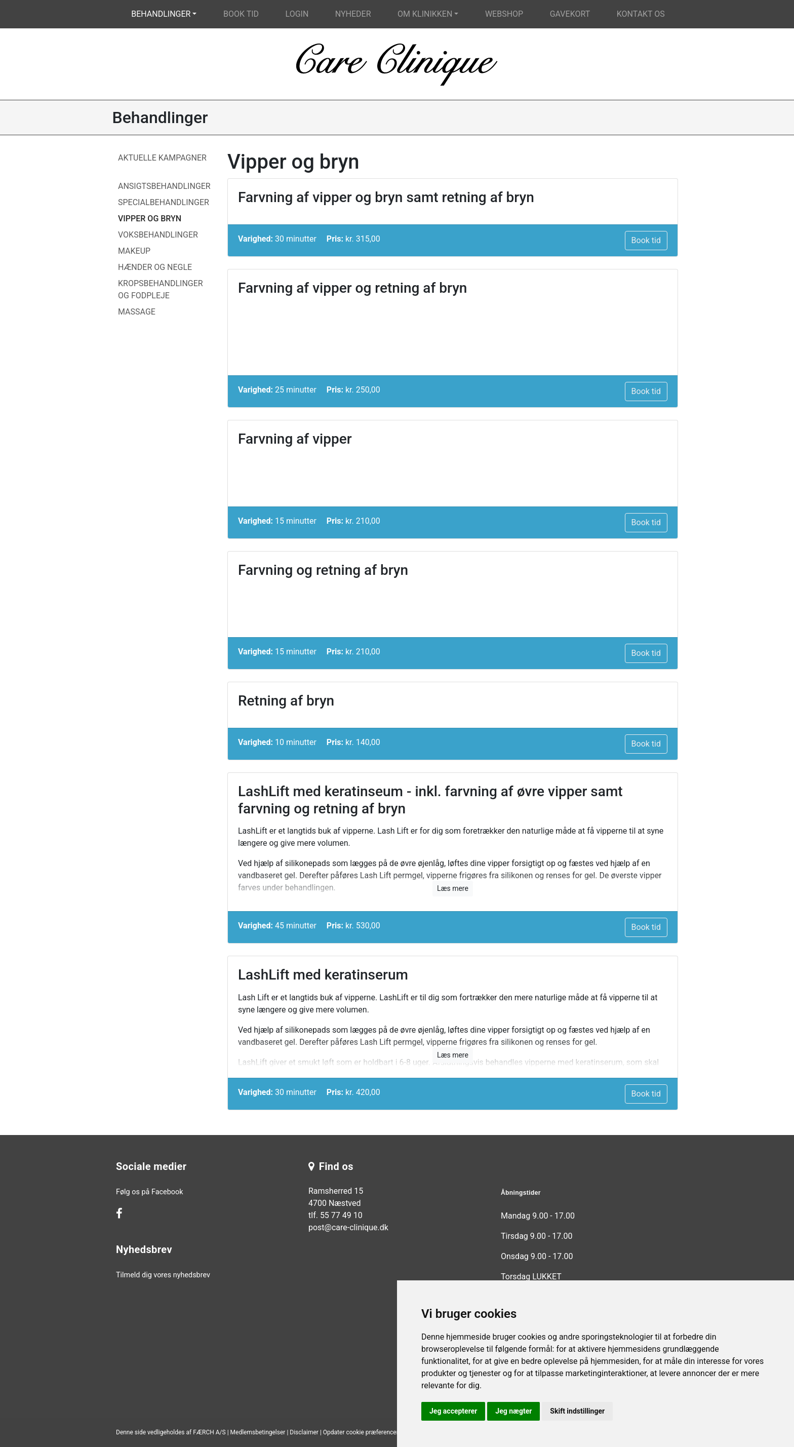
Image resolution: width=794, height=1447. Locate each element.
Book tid (241, 14)
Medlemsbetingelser (258, 1432)
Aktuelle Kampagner (162, 158)
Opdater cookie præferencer (361, 1432)
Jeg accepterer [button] (453, 1411)
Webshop (504, 14)
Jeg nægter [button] (513, 1411)
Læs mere (452, 888)
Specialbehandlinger (163, 202)
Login (297, 14)
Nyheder (353, 14)
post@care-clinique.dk (348, 1227)
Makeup (134, 251)
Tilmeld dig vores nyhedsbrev (163, 1275)
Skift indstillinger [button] (577, 1411)
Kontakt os (641, 14)
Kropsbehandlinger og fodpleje (160, 289)
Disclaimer (304, 1432)
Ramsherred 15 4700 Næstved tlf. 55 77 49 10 (335, 1203)
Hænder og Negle (155, 267)
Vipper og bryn (149, 218)
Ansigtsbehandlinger (164, 186)
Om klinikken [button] (425, 14)
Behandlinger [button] (160, 14)
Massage (136, 312)
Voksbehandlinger (158, 235)
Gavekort (570, 14)
